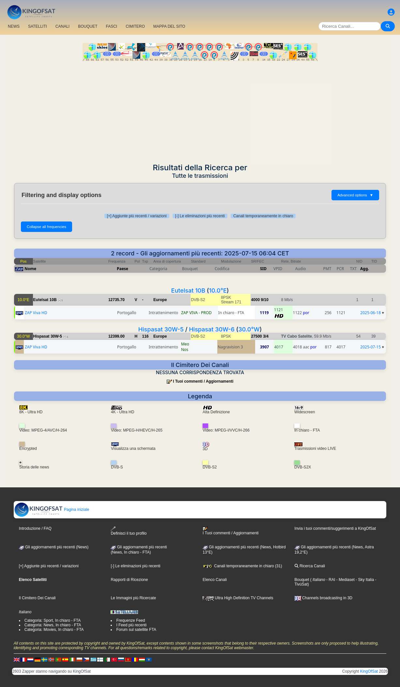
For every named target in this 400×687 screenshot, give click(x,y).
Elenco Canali (215, 579)
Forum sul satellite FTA (136, 629)
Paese (122, 268)
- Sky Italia (364, 579)
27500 (256, 336)
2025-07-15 (370, 347)
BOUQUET (87, 26)
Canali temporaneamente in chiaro (263, 216)
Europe (160, 300)
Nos (184, 349)
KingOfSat (369, 671)
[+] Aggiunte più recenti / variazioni (137, 216)
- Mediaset (344, 579)
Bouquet (302, 579)
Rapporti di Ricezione (129, 579)
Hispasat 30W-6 (212, 329)
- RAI (330, 579)
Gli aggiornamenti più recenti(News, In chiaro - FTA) (139, 550)
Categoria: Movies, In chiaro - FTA (54, 629)
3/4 (266, 336)
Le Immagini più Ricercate (133, 598)
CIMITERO (135, 26)
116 (145, 336)
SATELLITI (37, 26)
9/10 (264, 300)
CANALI (62, 26)
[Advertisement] (200, 110)
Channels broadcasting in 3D (323, 598)
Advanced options (355, 195)
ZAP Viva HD (36, 312)
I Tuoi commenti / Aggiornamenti (203, 381)
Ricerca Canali (310, 566)
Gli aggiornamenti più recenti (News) (53, 547)
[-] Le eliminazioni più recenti (200, 216)
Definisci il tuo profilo (128, 531)
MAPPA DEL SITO (169, 26)
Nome (30, 268)
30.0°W (248, 329)
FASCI (111, 26)
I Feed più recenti (131, 625)
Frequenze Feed (130, 620)
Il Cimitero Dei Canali (37, 598)
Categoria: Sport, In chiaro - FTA (52, 620)
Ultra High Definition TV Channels (238, 598)
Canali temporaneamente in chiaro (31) (242, 566)
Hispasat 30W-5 (161, 329)
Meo (185, 344)
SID (263, 268)
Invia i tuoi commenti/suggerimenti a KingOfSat (335, 528)
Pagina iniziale (51, 509)
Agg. (364, 268)
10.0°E (218, 290)
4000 (255, 300)
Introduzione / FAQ (35, 528)
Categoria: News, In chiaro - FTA (52, 625)
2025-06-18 (370, 312)
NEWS (14, 26)
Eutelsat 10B (188, 290)
